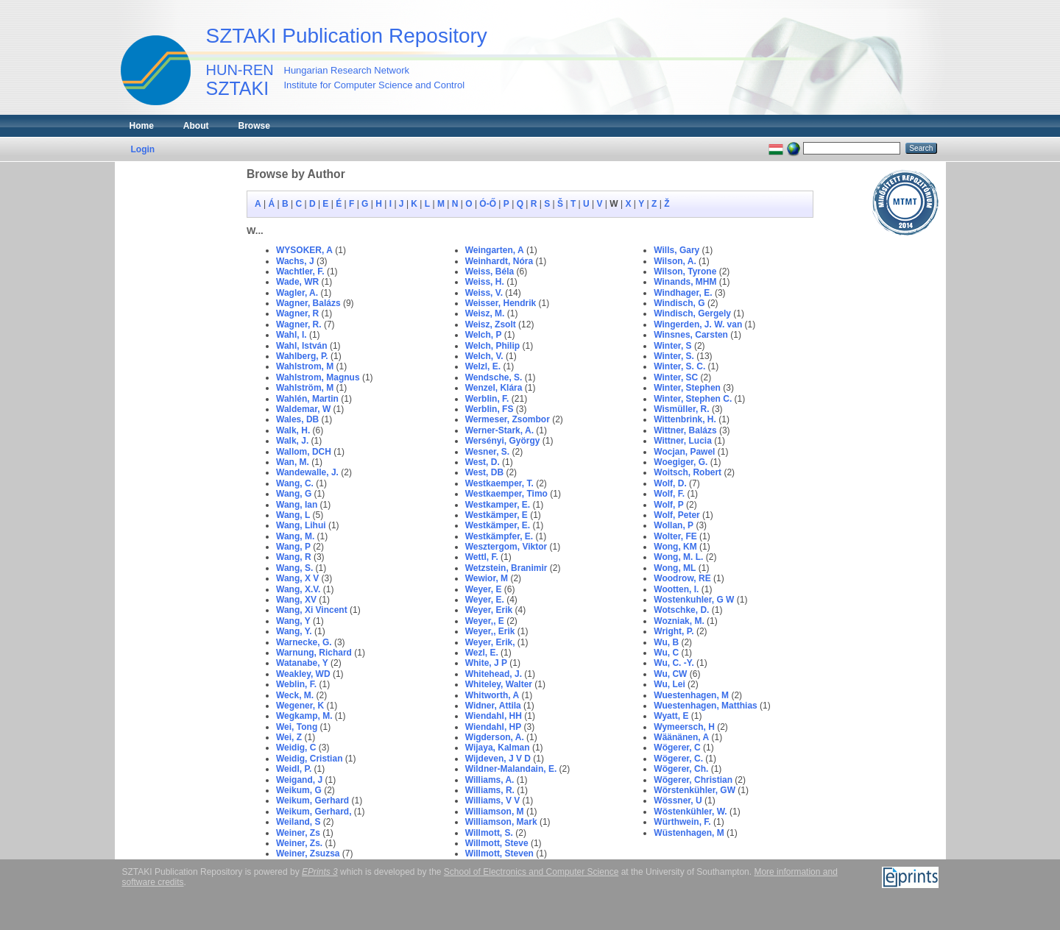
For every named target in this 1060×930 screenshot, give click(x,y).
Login (143, 149)
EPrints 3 (320, 872)
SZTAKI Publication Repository (346, 35)
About (196, 126)
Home (142, 126)
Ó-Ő (487, 204)
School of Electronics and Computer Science (531, 872)
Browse (254, 126)
